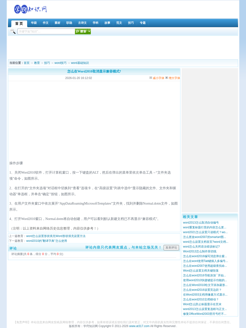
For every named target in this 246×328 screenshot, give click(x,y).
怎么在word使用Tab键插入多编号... (205, 261)
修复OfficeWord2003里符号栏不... (204, 314)
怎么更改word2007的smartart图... (204, 237)
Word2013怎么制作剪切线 (199, 251)
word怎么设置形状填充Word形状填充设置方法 (55, 236)
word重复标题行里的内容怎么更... (204, 227)
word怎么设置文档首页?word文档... (205, 241)
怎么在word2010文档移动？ (201, 299)
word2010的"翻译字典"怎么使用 (46, 241)
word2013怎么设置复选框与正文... (205, 309)
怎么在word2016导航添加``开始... (204, 275)
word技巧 (61, 63)
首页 (27, 63)
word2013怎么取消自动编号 (201, 222)
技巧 (47, 63)
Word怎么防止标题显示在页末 (202, 304)
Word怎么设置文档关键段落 (201, 270)
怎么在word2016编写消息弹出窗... (205, 256)
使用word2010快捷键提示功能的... (205, 280)
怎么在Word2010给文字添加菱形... (205, 285)
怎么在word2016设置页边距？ (202, 290)
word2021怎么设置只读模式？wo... (205, 232)
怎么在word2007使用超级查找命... (205, 265)
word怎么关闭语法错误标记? (201, 246)
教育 (37, 63)
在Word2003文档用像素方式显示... (205, 294)
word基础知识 (80, 63)
